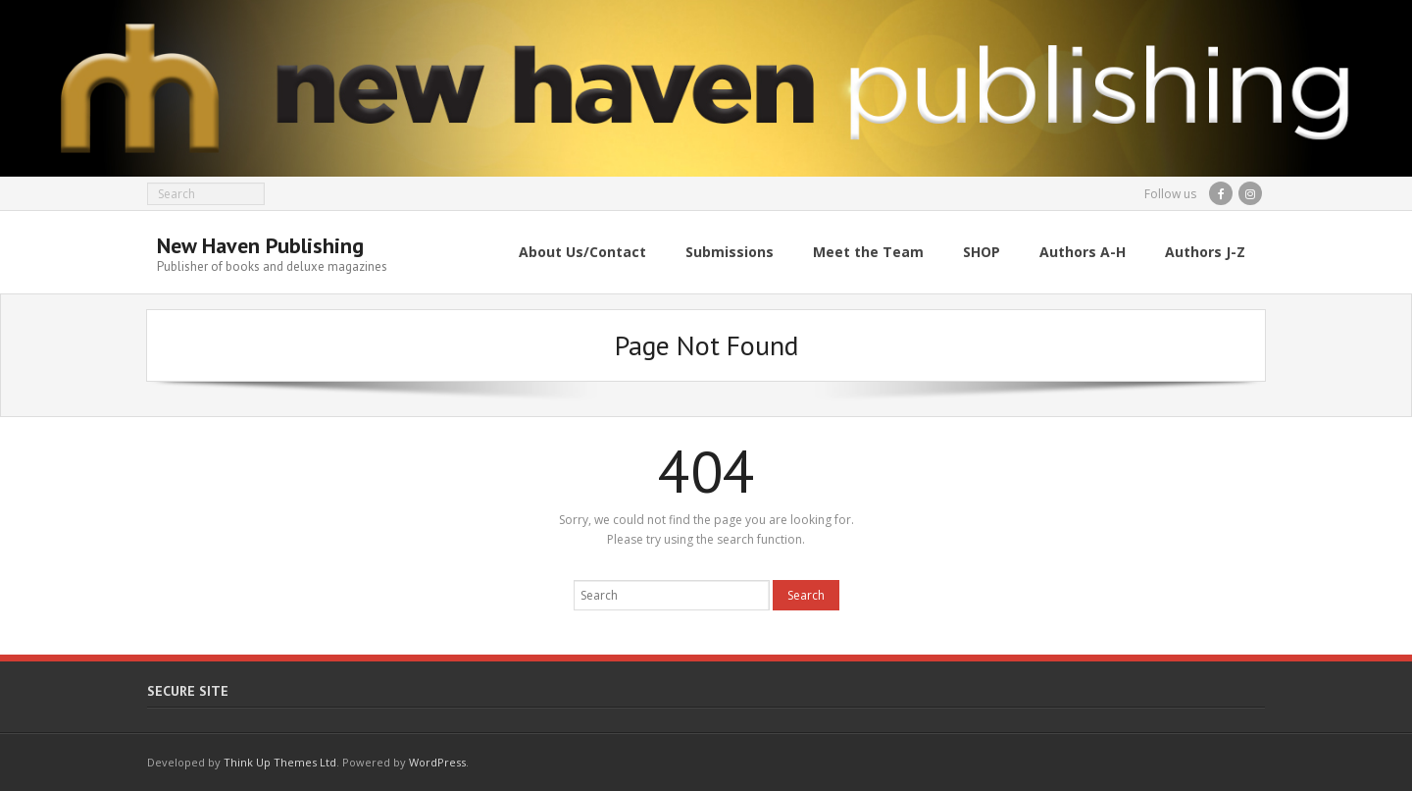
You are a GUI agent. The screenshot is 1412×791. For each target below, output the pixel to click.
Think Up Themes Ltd (280, 762)
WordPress (437, 762)
